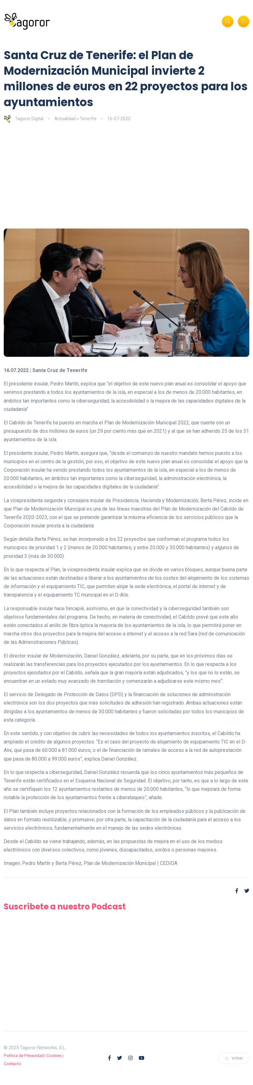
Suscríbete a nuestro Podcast (65, 906)
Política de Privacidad (24, 1055)
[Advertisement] (126, 175)
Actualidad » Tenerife (75, 118)
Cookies (54, 1055)
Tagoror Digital (24, 118)
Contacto (12, 1063)
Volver (234, 1058)
